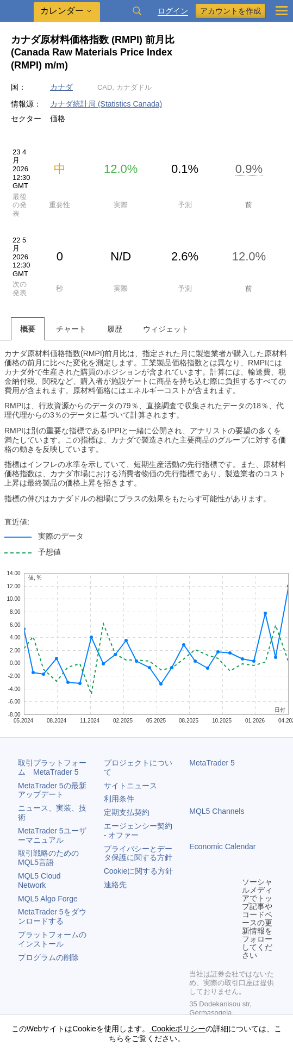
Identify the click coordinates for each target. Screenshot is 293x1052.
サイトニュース (130, 785)
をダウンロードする (52, 916)
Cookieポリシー (177, 1028)
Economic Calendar (222, 846)
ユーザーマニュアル (52, 835)
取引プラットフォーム (52, 767)
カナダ (61, 87)
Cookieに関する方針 (138, 871)
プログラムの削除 (48, 957)
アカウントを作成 (230, 11)
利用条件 (119, 798)
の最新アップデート (52, 790)
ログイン (173, 11)
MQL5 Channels (216, 811)
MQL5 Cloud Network (39, 880)
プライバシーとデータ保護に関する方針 (138, 853)
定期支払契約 (126, 812)
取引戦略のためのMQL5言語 (48, 858)
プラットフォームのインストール (52, 939)
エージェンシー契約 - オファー (138, 830)
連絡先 (115, 884)
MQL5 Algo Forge (48, 898)
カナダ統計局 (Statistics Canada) (106, 103)
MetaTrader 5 (212, 762)
